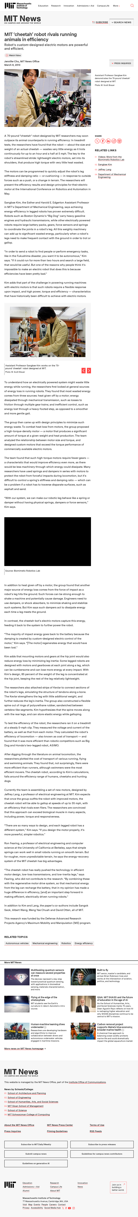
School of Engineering (19, 1097)
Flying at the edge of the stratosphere (44, 999)
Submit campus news (35, 1154)
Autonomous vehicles (17, 943)
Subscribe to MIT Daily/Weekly (36, 1144)
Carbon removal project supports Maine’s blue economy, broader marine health (114, 1027)
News (80, 1187)
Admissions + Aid (85, 5)
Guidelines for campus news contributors (102, 1154)
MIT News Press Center (60, 1125)
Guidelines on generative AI (36, 1163)
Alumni (26, 1190)
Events (37, 1204)
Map (30, 1204)
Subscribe (102, 22)
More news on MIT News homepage (24, 1048)
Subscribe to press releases (102, 1144)
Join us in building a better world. (118, 1187)
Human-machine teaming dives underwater (48, 1026)
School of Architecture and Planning (27, 1093)
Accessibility (37, 1208)
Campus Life (103, 5)
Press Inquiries (12, 1131)
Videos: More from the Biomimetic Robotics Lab (111, 158)
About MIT (55, 1190)
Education (43, 5)
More (116, 5)
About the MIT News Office (19, 1125)
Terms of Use (97, 1125)
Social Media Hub (52, 1208)
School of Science (17, 1110)
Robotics (66, 943)
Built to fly (102, 970)
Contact (62, 1204)
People (45, 1204)
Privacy (26, 1208)
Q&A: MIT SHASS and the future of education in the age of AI (115, 999)
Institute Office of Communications (87, 1082)
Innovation (69, 5)
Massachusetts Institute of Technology (41, 1198)
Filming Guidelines (57, 1131)
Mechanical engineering (45, 943)
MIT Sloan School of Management (25, 1106)
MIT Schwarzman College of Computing (29, 1114)
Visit (25, 1204)
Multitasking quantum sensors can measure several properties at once (48, 973)
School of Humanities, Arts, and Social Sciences (33, 1101)
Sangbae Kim (105, 164)
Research (56, 5)
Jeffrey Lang (104, 169)
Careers (53, 1204)
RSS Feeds (96, 1131)
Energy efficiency (84, 943)
